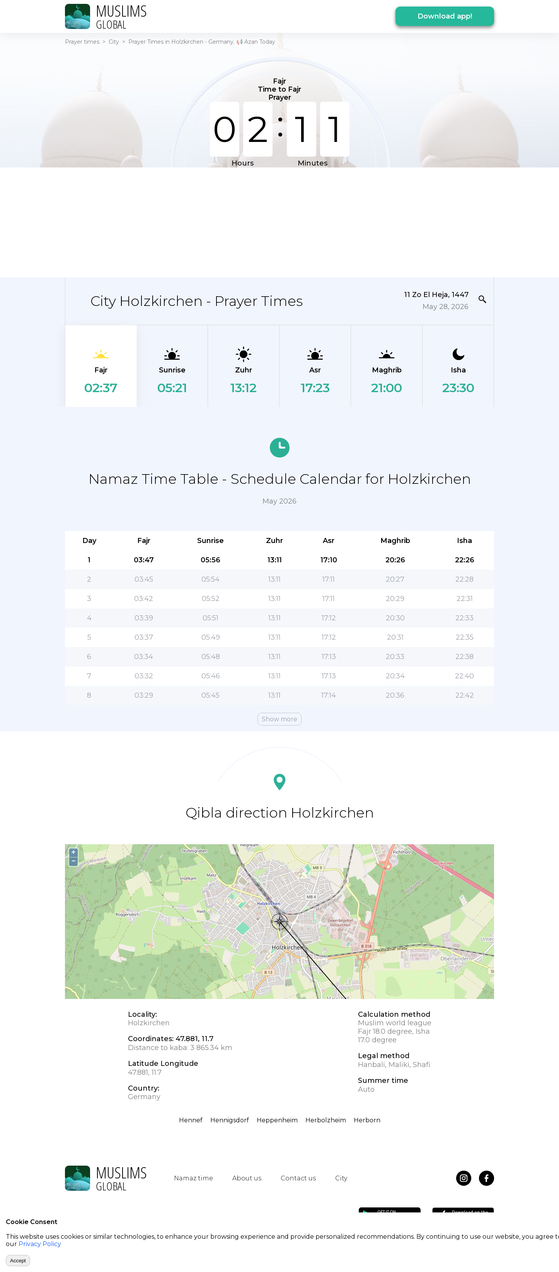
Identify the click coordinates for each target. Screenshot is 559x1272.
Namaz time (193, 1178)
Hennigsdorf (229, 1120)
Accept (18, 1260)
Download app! (445, 16)
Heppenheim (277, 1120)
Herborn (367, 1120)
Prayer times (82, 41)
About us (246, 1178)
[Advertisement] (279, 221)
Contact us (298, 1178)
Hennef (191, 1120)
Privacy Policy (40, 1244)
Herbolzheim (325, 1120)
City (114, 41)
